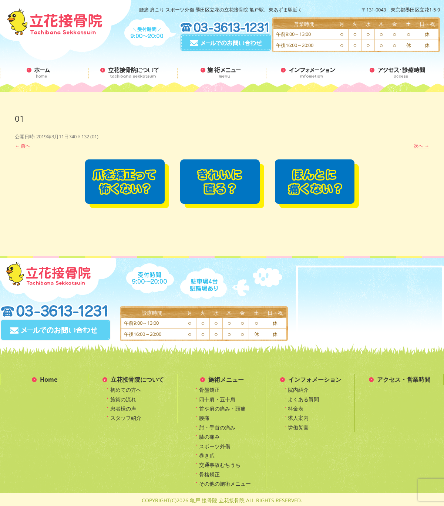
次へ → (421, 145)
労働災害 (298, 427)
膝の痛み (209, 436)
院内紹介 (298, 389)
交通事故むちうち (219, 464)
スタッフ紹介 (125, 417)
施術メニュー (226, 379)
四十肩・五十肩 (217, 399)
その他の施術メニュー (225, 483)
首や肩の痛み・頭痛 (222, 408)
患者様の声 (123, 408)
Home (48, 379)
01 (94, 136)
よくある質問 (303, 399)
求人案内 (298, 417)
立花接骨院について (137, 379)
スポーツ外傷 (214, 446)
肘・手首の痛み (217, 427)
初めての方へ (125, 389)
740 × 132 (79, 136)
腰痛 (204, 417)
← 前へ (22, 145)
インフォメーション (315, 379)
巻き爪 (207, 455)
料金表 (295, 408)
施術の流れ (123, 399)
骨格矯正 (209, 474)
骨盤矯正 (209, 389)
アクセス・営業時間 (403, 379)
